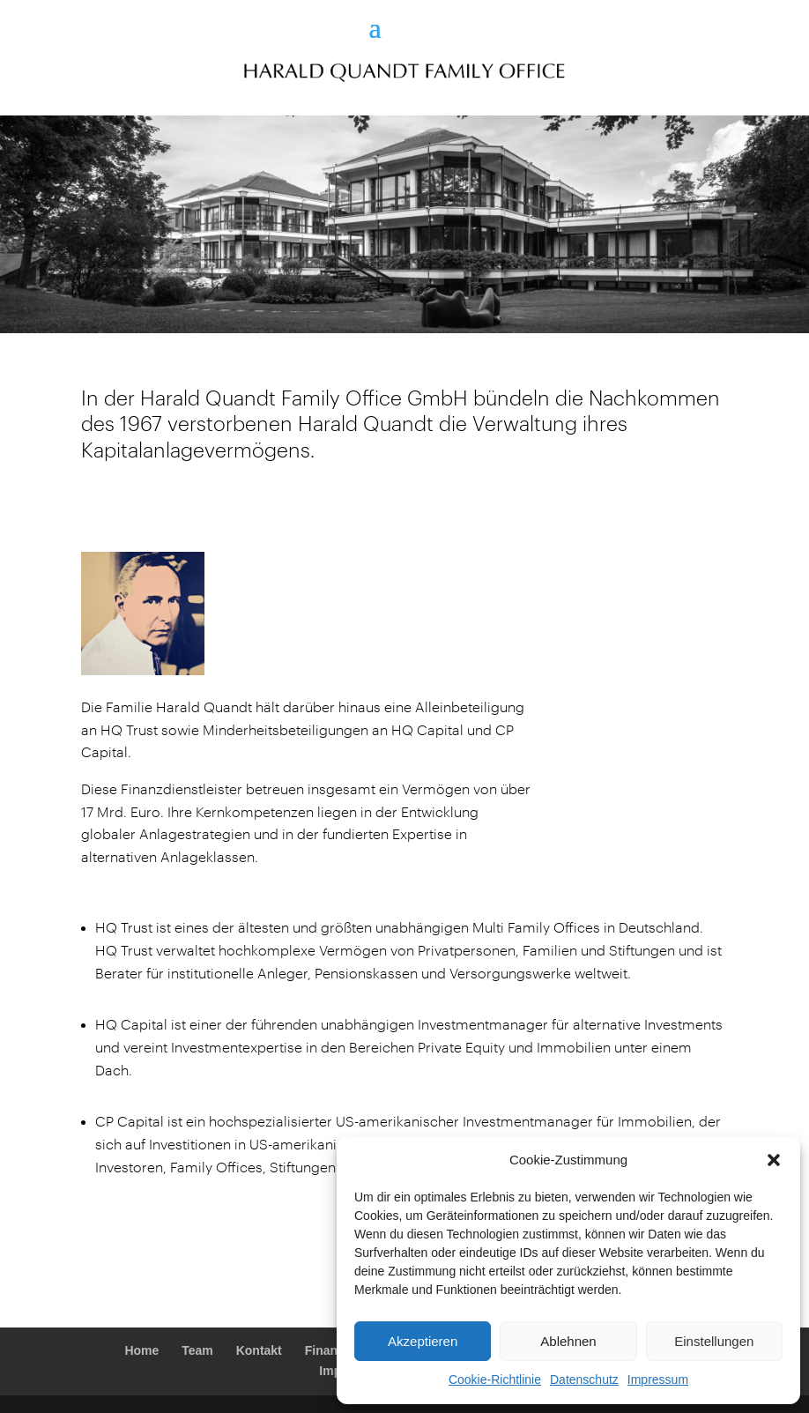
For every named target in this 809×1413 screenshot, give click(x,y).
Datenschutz (584, 1379)
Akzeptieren (422, 1341)
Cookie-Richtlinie (495, 1379)
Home (141, 1350)
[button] (774, 1160)
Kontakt (259, 1350)
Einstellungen (713, 1341)
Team (197, 1350)
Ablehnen (568, 1341)
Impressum (657, 1379)
